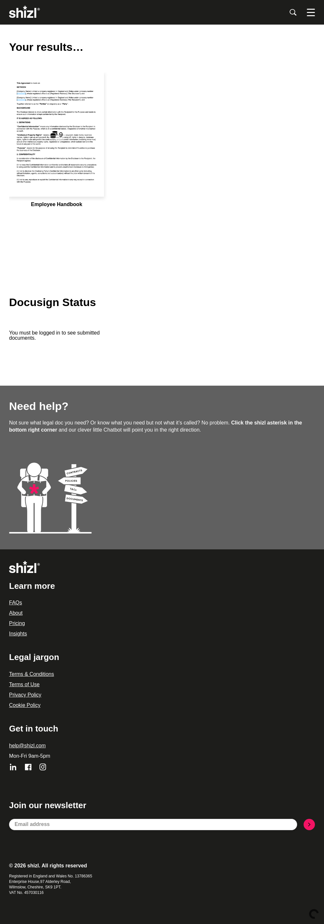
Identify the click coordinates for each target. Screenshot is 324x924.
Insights (18, 633)
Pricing (17, 623)
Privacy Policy (25, 695)
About (16, 613)
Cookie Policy (24, 705)
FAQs (15, 602)
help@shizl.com (27, 745)
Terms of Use (24, 684)
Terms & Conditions (31, 674)
